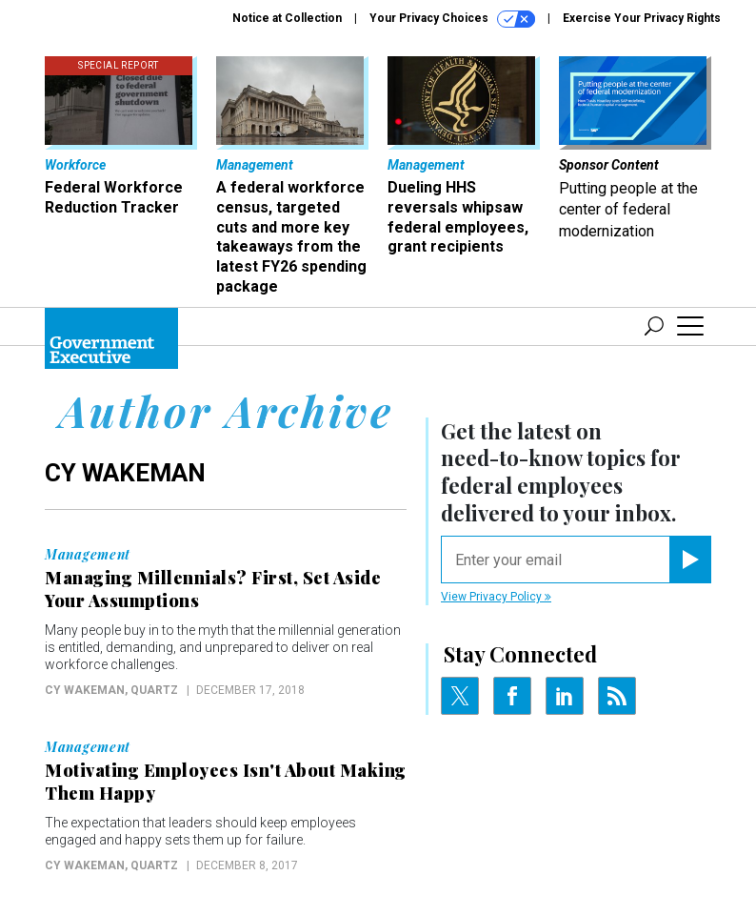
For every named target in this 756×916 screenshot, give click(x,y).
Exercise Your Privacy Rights (642, 18)
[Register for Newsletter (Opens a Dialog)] (689, 559)
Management (87, 554)
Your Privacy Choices (452, 19)
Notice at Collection (287, 18)
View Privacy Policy (496, 596)
